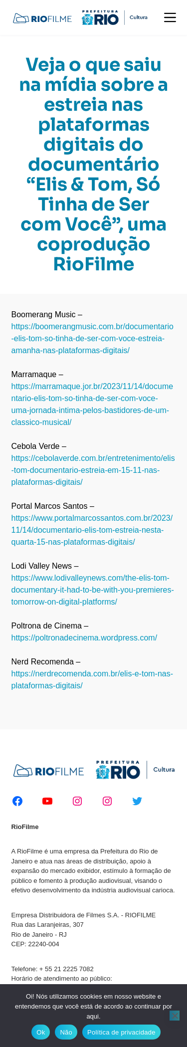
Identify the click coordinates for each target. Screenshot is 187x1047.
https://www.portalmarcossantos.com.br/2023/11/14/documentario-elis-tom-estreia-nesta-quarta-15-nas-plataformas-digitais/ (92, 530)
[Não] (175, 1016)
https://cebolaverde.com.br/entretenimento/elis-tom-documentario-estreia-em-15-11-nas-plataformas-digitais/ (93, 470)
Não (66, 1032)
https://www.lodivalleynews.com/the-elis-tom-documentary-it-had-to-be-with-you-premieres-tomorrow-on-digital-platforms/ (92, 590)
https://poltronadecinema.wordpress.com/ (84, 637)
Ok (40, 1032)
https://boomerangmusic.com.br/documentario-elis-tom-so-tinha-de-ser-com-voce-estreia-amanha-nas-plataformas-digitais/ (92, 338)
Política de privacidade (121, 1032)
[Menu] (170, 17)
